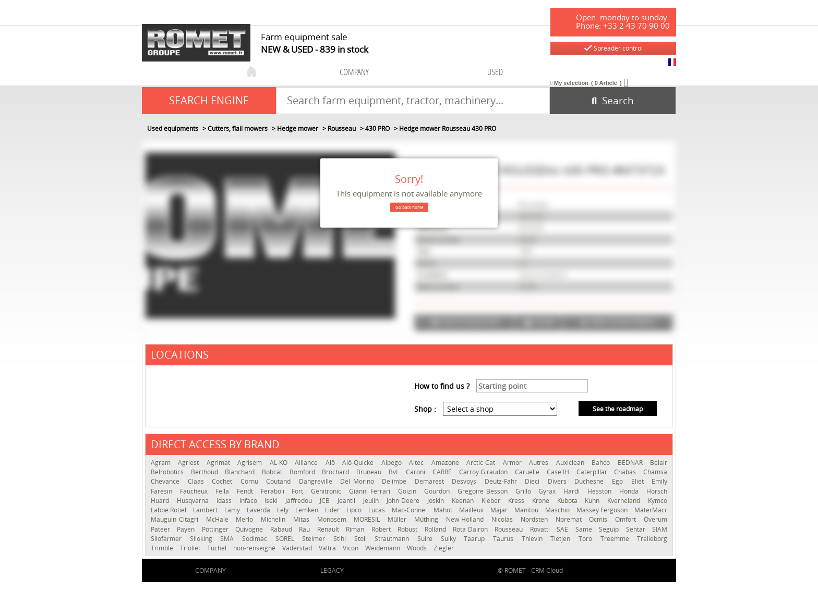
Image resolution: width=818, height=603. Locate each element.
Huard (161, 500)
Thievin (534, 538)
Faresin (163, 491)
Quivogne (249, 529)
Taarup (476, 538)
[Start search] (613, 100)
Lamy (233, 510)
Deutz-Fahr (502, 481)
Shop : (425, 409)
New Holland (466, 519)
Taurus (504, 538)
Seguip (609, 529)
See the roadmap (618, 408)
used (495, 72)
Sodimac (256, 538)
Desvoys (465, 481)
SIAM (659, 529)
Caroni (416, 471)
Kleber (492, 500)
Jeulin (372, 500)
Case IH (559, 471)
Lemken (307, 510)
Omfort (627, 519)
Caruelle (528, 471)
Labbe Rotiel (169, 510)
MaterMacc (651, 510)
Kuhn (593, 500)
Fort (299, 491)
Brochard (336, 471)
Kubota (568, 500)
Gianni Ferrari (371, 491)
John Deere (405, 500)
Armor (513, 462)
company (354, 72)
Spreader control (613, 48)
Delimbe (396, 481)
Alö (331, 462)
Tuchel (217, 548)
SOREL (286, 538)
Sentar (636, 529)
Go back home (409, 207)
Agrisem (250, 462)
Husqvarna (194, 500)
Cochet (223, 481)
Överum (655, 519)
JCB (326, 500)
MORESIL (368, 519)
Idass (225, 500)
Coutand (280, 481)
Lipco (354, 510)
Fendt (246, 491)
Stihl (341, 538)
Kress (517, 500)
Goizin (408, 491)
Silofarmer (168, 538)
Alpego (392, 462)
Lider (333, 510)
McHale (218, 519)
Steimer (315, 538)
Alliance (307, 462)
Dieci (534, 481)
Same (584, 529)
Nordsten (535, 519)
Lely (283, 510)
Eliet (639, 481)
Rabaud (282, 529)
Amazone (446, 462)
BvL (395, 471)
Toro (587, 538)
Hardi (572, 491)
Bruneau (369, 471)
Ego (619, 481)
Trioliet (191, 548)
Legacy (332, 570)
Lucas (377, 510)
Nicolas (503, 519)
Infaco (249, 500)
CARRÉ (443, 471)
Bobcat (273, 471)
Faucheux (195, 491)
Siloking (202, 538)
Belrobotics (168, 471)
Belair (658, 462)
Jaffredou (300, 500)
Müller (398, 519)
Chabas (626, 471)
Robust (408, 529)
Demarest (431, 481)
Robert (381, 529)
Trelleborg (652, 538)
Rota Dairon (471, 529)
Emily (659, 481)
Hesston (600, 491)
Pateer (161, 529)
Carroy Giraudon (484, 471)
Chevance (167, 481)
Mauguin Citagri (176, 519)
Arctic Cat (482, 462)
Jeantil (348, 500)
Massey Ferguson (602, 510)
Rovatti (540, 529)
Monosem (333, 519)
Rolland (436, 529)
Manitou (527, 510)
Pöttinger (216, 529)
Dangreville (317, 481)
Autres (539, 462)
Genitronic (327, 491)
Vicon (351, 548)
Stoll (362, 538)
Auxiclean (571, 462)
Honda (630, 491)
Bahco (602, 462)
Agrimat (219, 462)
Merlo (246, 519)
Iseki (272, 500)
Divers (559, 481)
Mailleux (472, 510)
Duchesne (590, 481)
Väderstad (298, 548)
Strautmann (393, 538)
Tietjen (561, 538)
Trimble (163, 548)
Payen (186, 529)
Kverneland (625, 500)
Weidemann (383, 548)
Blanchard (241, 471)
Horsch (656, 491)
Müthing (427, 519)
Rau (305, 529)
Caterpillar (592, 471)
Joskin (437, 500)
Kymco (657, 500)
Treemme (616, 538)
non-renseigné (255, 548)
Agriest (189, 462)
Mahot (444, 510)
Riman (356, 529)
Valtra (328, 548)
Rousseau (509, 529)
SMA (228, 538)
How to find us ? (442, 386)
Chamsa (655, 471)
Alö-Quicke (359, 462)
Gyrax (548, 491)
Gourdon (438, 491)
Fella (223, 491)
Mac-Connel (410, 510)
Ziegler (444, 548)
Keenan (464, 500)
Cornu (250, 481)
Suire (426, 538)
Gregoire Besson (484, 491)
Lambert (206, 510)
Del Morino (358, 481)
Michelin (274, 519)
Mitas (302, 519)
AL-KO (280, 462)
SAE (563, 529)
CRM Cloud (547, 570)
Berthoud (205, 471)
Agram (162, 462)
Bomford (303, 471)
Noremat (570, 519)
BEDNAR (631, 462)
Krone (542, 500)
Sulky (450, 538)
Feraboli (274, 491)
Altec (417, 462)
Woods (417, 548)
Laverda (259, 510)
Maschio (558, 510)
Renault (329, 529)
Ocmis (599, 519)
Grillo (524, 491)
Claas (197, 481)
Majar (499, 510)
